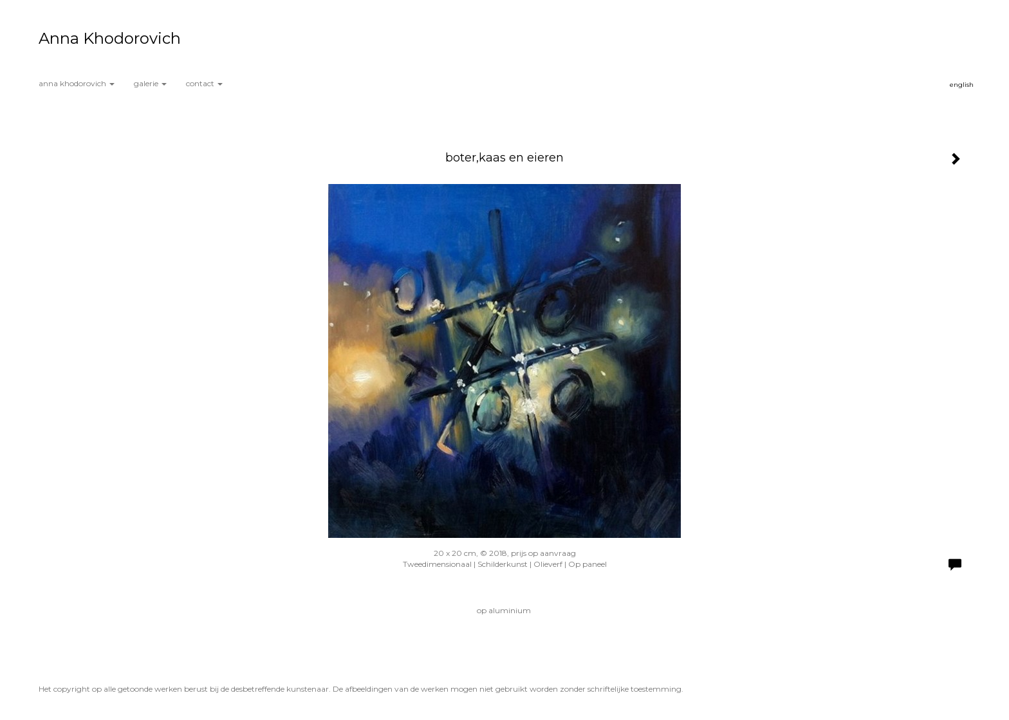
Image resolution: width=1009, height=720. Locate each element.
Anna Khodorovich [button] (77, 83)
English (962, 84)
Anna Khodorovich (110, 38)
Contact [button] (204, 83)
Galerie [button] (150, 83)
